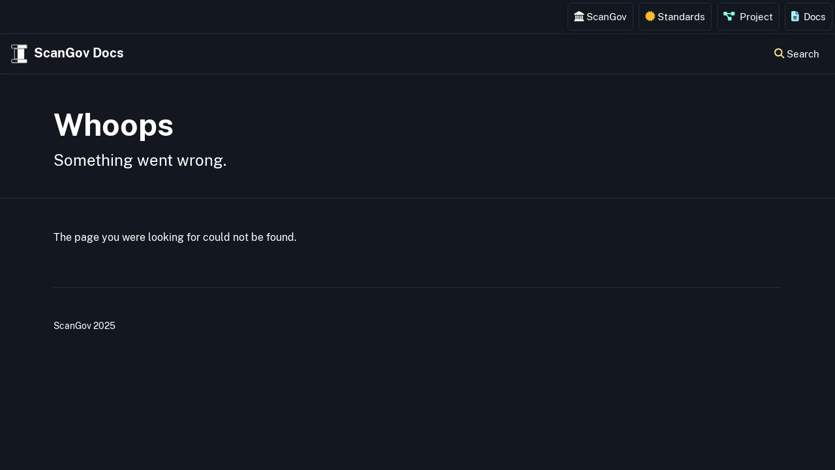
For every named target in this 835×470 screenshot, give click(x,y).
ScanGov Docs (66, 53)
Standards (675, 16)
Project (748, 16)
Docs (809, 16)
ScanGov (600, 16)
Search (796, 53)
